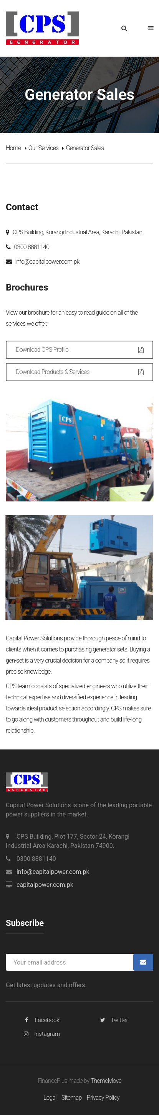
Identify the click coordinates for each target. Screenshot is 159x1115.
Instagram (47, 1033)
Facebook (47, 1020)
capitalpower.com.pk (45, 884)
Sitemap (71, 1097)
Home (13, 148)
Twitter (119, 1020)
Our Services (43, 148)
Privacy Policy (103, 1097)
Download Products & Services (52, 371)
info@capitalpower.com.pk (47, 261)
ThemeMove (105, 1080)
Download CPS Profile (42, 349)
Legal (49, 1097)
